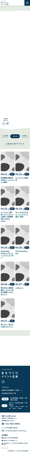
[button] (27, 3)
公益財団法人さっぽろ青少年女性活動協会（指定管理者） (15, 444)
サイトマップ (5, 448)
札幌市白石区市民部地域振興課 (10, 438)
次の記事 (25, 135)
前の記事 (5, 135)
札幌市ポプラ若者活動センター (10, 440)
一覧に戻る (15, 136)
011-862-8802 (12, 424)
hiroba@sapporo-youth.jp (15, 430)
